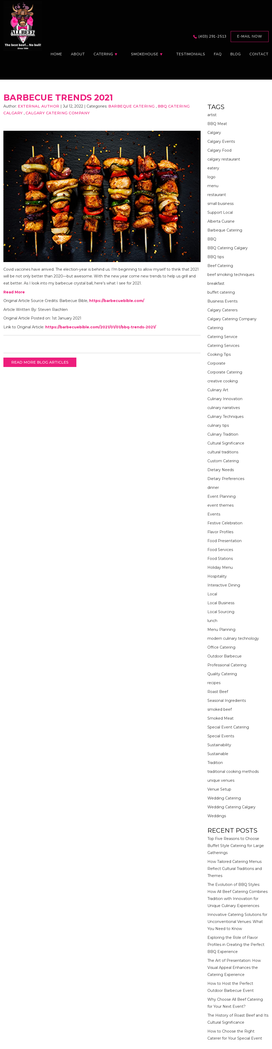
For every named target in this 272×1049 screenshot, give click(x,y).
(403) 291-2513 (212, 36)
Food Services (220, 549)
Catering (215, 327)
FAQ (218, 54)
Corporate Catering (224, 372)
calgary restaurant (223, 159)
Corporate (216, 363)
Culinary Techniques (225, 416)
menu (212, 185)
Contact (259, 54)
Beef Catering (220, 265)
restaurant (216, 194)
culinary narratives (223, 407)
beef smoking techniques (230, 274)
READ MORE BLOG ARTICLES (40, 362)
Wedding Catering (224, 798)
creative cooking (222, 381)
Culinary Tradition (222, 434)
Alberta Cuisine (221, 221)
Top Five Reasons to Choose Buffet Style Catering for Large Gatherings (235, 845)
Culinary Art (217, 390)
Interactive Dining (223, 585)
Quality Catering (222, 674)
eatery (213, 168)
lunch (212, 620)
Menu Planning (221, 629)
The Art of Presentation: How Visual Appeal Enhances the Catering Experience (234, 967)
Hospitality (217, 576)
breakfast (215, 283)
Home (56, 54)
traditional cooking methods (233, 771)
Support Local (220, 212)
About (78, 54)
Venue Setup (219, 789)
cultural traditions (222, 452)
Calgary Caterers (222, 310)
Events (213, 514)
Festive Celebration (224, 523)
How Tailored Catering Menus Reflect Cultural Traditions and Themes (234, 868)
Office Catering (221, 647)
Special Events (220, 736)
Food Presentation (224, 540)
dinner (213, 487)
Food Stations (220, 558)
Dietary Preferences (225, 478)
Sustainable (217, 753)
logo (211, 177)
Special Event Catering (228, 727)
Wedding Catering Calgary (231, 807)
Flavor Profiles (220, 532)
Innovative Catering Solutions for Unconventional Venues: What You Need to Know (237, 921)
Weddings (216, 816)
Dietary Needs (220, 469)
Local (212, 594)
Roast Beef (217, 691)
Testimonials (190, 54)
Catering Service (222, 336)
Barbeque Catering (131, 106)
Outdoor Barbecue (224, 656)
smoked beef (219, 709)
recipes (213, 682)
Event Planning (221, 496)
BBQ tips (215, 256)
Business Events (222, 301)
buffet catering (221, 292)
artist (212, 114)
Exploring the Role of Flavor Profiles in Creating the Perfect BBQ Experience (235, 944)
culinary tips (218, 425)
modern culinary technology (233, 638)
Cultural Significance (225, 443)
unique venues (220, 780)
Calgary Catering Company (58, 113)
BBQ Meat (217, 123)
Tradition (215, 762)
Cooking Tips (219, 354)
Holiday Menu (220, 567)
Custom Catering (223, 461)
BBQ (211, 239)
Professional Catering (226, 665)
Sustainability (219, 745)
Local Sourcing (220, 611)
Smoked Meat (220, 718)
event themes (220, 505)
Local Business (220, 603)
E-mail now (249, 36)
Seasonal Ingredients (226, 700)
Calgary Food (219, 150)
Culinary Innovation (224, 398)
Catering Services (223, 345)
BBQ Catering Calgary (227, 248)
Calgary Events (221, 141)
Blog (235, 54)
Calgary (214, 132)
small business (220, 203)
